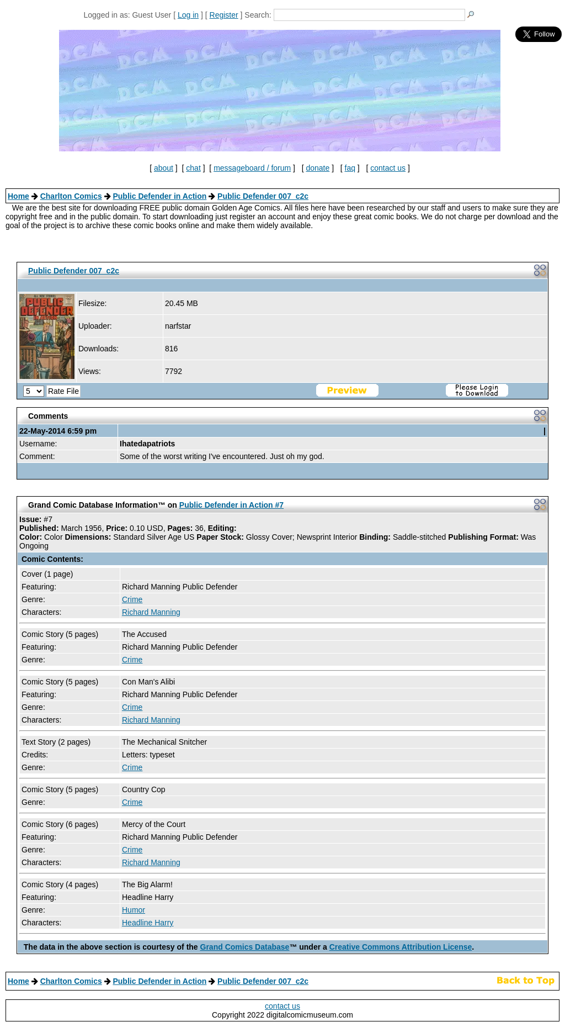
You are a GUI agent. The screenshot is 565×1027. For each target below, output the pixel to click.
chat (193, 168)
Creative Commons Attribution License (400, 946)
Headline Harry (147, 922)
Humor (133, 909)
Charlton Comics (71, 196)
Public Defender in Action (159, 196)
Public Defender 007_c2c (262, 196)
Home (18, 196)
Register (224, 14)
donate (317, 168)
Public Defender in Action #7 (231, 505)
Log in (188, 14)
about (163, 168)
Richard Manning (151, 612)
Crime (132, 599)
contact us (388, 168)
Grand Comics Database (245, 946)
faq (350, 168)
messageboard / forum (252, 168)
